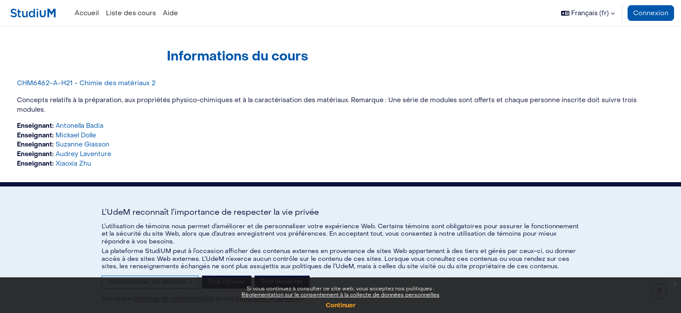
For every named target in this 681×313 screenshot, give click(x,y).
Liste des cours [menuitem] (131, 13)
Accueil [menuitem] (87, 13)
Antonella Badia (97, 126)
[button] (587, 13)
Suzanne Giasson (100, 146)
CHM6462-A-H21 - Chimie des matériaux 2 (102, 83)
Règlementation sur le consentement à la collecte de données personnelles (340, 294)
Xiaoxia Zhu (91, 165)
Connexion (650, 13)
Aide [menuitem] (170, 13)
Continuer (341, 305)
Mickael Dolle (94, 136)
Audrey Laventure (101, 156)
